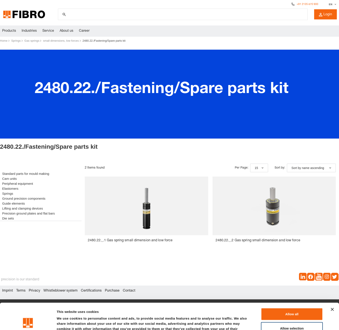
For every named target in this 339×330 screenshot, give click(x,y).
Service (48, 31)
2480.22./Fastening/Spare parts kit (104, 40)
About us (66, 31)
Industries (29, 31)
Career (84, 31)
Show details (227, 321)
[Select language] (332, 4)
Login (325, 14)
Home (4, 40)
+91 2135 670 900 (307, 4)
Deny (292, 316)
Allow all (292, 287)
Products (9, 31)
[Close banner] (332, 282)
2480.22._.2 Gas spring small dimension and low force (258, 240)
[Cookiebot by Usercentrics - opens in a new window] (28, 321)
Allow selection (292, 302)
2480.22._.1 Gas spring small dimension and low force (130, 240)
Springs (16, 40)
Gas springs (31, 40)
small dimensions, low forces (61, 40)
